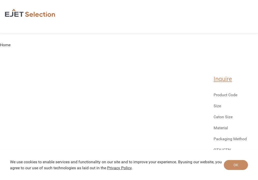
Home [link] (5, 45)
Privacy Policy (119, 168)
